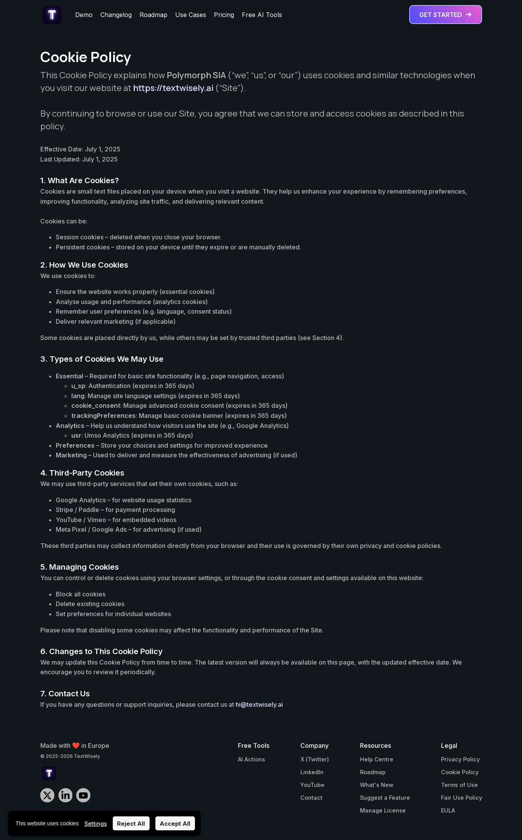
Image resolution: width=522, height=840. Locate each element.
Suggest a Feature (385, 797)
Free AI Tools (262, 15)
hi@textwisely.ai (259, 704)
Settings (95, 823)
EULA (448, 810)
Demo (84, 15)
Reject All (131, 823)
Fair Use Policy (461, 797)
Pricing (224, 15)
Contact (311, 797)
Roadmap (153, 15)
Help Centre (376, 759)
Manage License (383, 810)
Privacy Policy (460, 759)
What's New (376, 785)
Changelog (116, 15)
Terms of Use (459, 785)
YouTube (312, 785)
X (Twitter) (314, 759)
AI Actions (251, 759)
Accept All (175, 823)
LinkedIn (312, 772)
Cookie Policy (460, 772)
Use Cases (190, 15)
